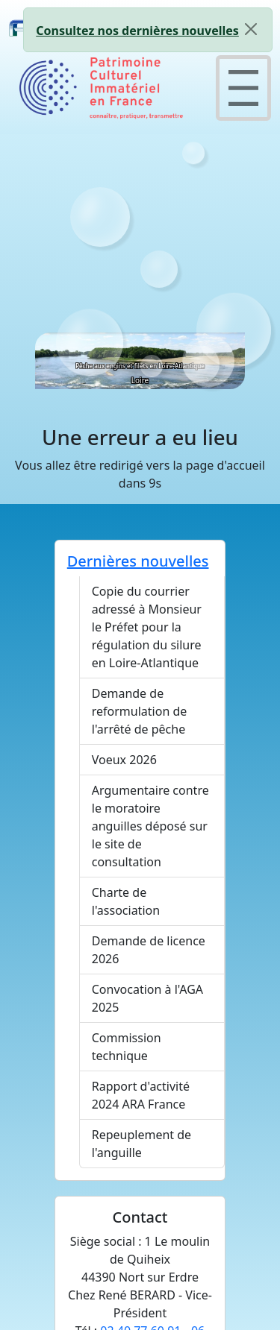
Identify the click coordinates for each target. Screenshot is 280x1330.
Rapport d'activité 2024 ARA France (141, 1095)
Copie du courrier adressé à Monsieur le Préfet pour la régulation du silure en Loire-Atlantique (147, 627)
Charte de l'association (126, 901)
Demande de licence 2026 (148, 950)
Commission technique (126, 1047)
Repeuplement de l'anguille (141, 1143)
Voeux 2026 (124, 759)
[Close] (251, 29)
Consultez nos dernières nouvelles (137, 30)
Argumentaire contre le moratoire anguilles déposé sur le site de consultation (150, 826)
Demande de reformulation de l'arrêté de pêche (139, 711)
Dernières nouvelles (138, 561)
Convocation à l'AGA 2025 (147, 998)
